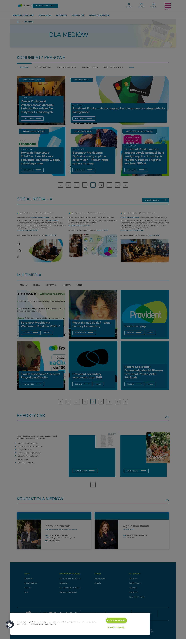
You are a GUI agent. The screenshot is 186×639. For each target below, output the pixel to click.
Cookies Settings (116, 627)
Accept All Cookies (116, 620)
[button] (10, 624)
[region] (80, 624)
